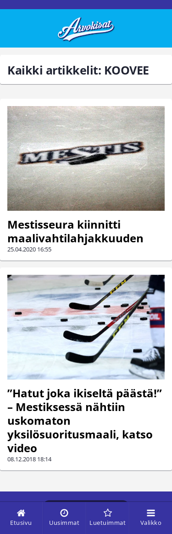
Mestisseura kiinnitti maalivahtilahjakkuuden (75, 231)
